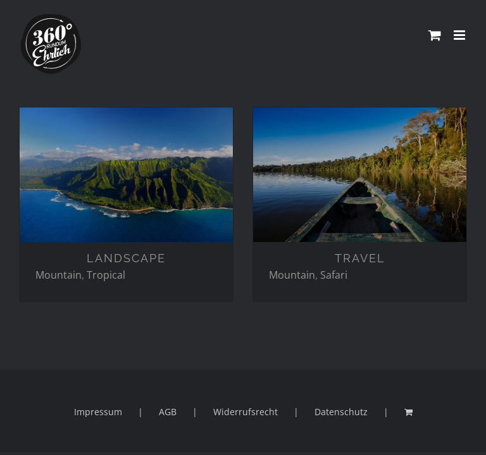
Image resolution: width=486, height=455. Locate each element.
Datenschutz (341, 412)
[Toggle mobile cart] (434, 35)
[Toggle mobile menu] (460, 35)
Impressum (98, 412)
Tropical (106, 275)
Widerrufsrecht (245, 412)
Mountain (58, 275)
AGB (168, 412)
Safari (333, 275)
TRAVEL (360, 258)
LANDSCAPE (126, 258)
